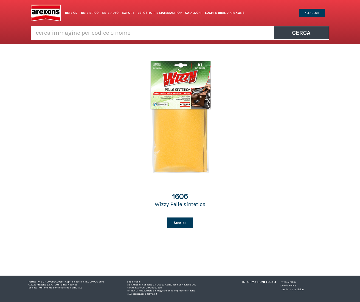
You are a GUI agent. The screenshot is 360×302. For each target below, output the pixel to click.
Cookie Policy (288, 285)
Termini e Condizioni (292, 289)
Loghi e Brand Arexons (225, 13)
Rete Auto (110, 13)
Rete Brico (90, 13)
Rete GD (71, 13)
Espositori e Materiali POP (160, 13)
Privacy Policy (288, 281)
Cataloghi (193, 13)
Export (128, 13)
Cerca (301, 32)
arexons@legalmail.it (145, 293)
